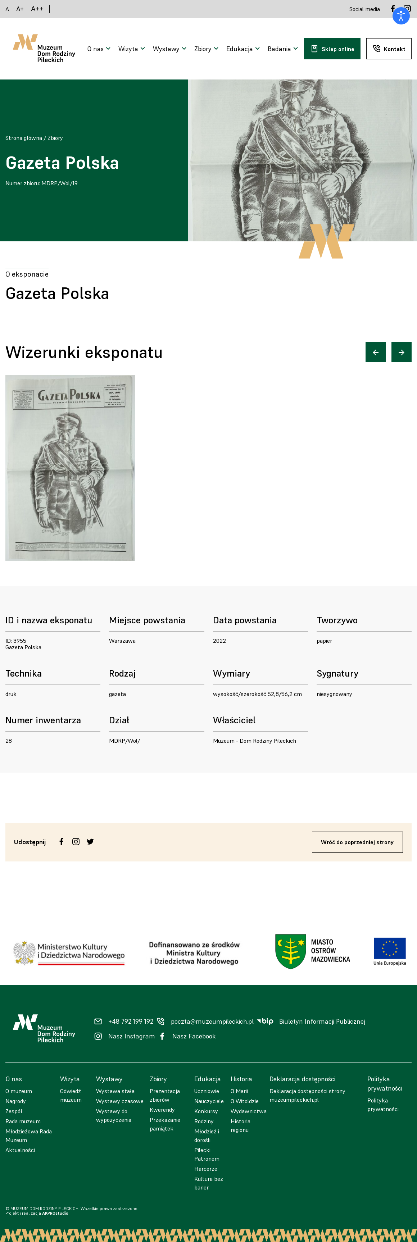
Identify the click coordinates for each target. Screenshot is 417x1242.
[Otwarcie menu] (100, 49)
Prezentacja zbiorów (165, 1095)
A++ (37, 9)
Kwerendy (162, 1109)
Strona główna (23, 137)
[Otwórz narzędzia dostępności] (401, 15)
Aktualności (20, 1150)
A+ (20, 9)
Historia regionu (240, 1125)
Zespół (13, 1111)
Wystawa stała (115, 1091)
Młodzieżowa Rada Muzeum (28, 1135)
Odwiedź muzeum (71, 1095)
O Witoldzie (245, 1101)
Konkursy (206, 1111)
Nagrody (15, 1101)
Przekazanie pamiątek (165, 1124)
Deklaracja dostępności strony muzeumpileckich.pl (307, 1095)
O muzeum (18, 1091)
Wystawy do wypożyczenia (113, 1115)
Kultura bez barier (208, 1183)
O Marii (239, 1091)
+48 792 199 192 (130, 1021)
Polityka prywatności (383, 1105)
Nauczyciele (209, 1101)
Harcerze (205, 1168)
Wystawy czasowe (120, 1101)
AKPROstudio (55, 1213)
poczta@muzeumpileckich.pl (212, 1021)
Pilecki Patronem (206, 1154)
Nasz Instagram (131, 1036)
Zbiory (55, 137)
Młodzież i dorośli (206, 1135)
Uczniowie (206, 1091)
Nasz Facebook (194, 1036)
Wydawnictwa (249, 1111)
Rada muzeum (23, 1121)
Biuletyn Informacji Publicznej (322, 1021)
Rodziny (204, 1121)
